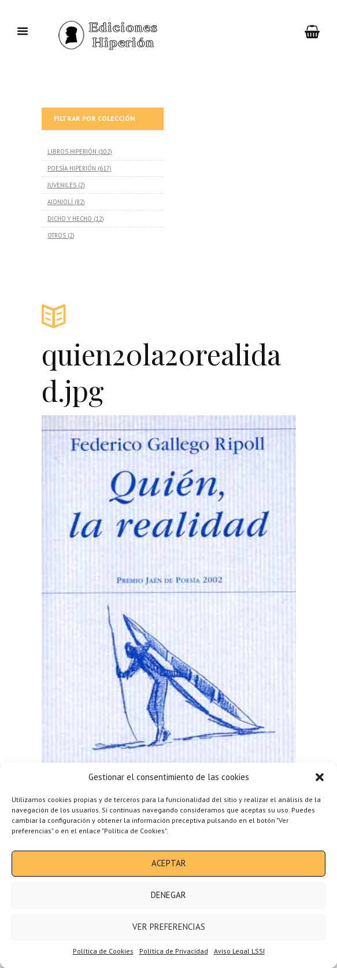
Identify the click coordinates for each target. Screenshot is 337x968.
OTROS (56, 235)
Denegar (168, 894)
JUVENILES (61, 185)
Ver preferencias (168, 926)
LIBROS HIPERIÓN (72, 151)
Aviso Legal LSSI (239, 951)
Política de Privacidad (173, 951)
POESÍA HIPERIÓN (71, 168)
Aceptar (168, 863)
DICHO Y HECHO (69, 219)
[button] (319, 777)
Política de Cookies (103, 951)
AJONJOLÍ (60, 202)
